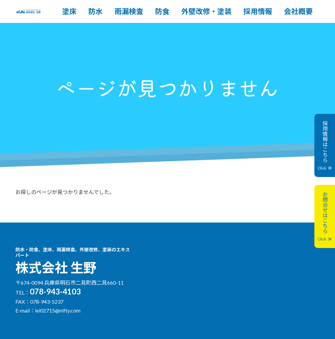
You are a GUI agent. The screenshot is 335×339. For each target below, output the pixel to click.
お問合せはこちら (325, 216)
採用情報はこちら (325, 145)
